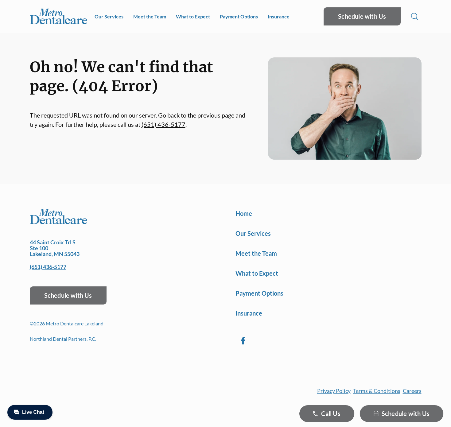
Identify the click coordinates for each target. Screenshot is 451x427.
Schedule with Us (362, 16)
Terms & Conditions (376, 390)
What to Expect (193, 16)
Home (243, 213)
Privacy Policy (334, 390)
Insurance (279, 16)
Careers (412, 390)
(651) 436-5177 (163, 124)
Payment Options (239, 16)
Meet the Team (149, 16)
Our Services (109, 16)
